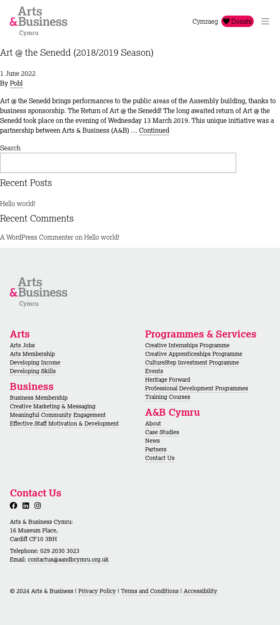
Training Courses (167, 397)
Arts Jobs (22, 345)
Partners (155, 449)
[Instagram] (39, 505)
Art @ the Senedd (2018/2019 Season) (77, 52)
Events (154, 371)
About (153, 423)
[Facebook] (15, 505)
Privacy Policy (97, 591)
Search (10, 147)
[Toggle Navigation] (265, 21)
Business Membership (39, 398)
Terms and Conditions (150, 591)
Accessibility (200, 591)
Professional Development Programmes (196, 388)
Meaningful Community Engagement (58, 415)
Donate (237, 21)
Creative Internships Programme (187, 345)
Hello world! (17, 203)
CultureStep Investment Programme (192, 362)
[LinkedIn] (27, 505)
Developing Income (35, 362)
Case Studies (162, 432)
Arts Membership (32, 354)
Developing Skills (33, 371)
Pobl (16, 83)
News (152, 441)
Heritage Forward (167, 380)
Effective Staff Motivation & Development (64, 423)
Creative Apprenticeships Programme (193, 354)
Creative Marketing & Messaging (53, 406)
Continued (154, 130)
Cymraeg (205, 21)
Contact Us (160, 458)
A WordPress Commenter (36, 237)
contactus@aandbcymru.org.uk (68, 559)
